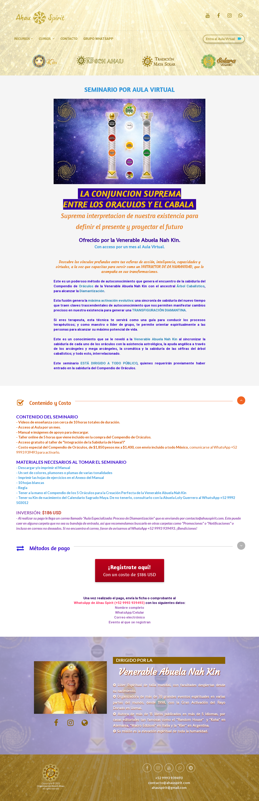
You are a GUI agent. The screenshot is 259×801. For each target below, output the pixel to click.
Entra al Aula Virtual (223, 39)
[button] (241, 400)
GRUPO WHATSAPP (98, 39)
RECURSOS (22, 39)
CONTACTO (69, 39)
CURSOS (45, 39)
